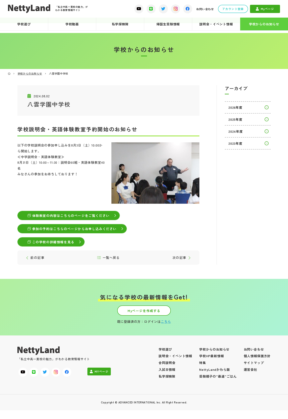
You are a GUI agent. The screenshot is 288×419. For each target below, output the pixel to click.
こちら (166, 330)
